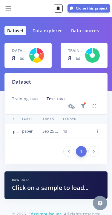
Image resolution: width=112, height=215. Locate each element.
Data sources (85, 30)
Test (55, 99)
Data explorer (47, 30)
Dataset (15, 30)
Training (25, 99)
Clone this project (89, 8)
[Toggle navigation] (8, 8)
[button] (71, 106)
